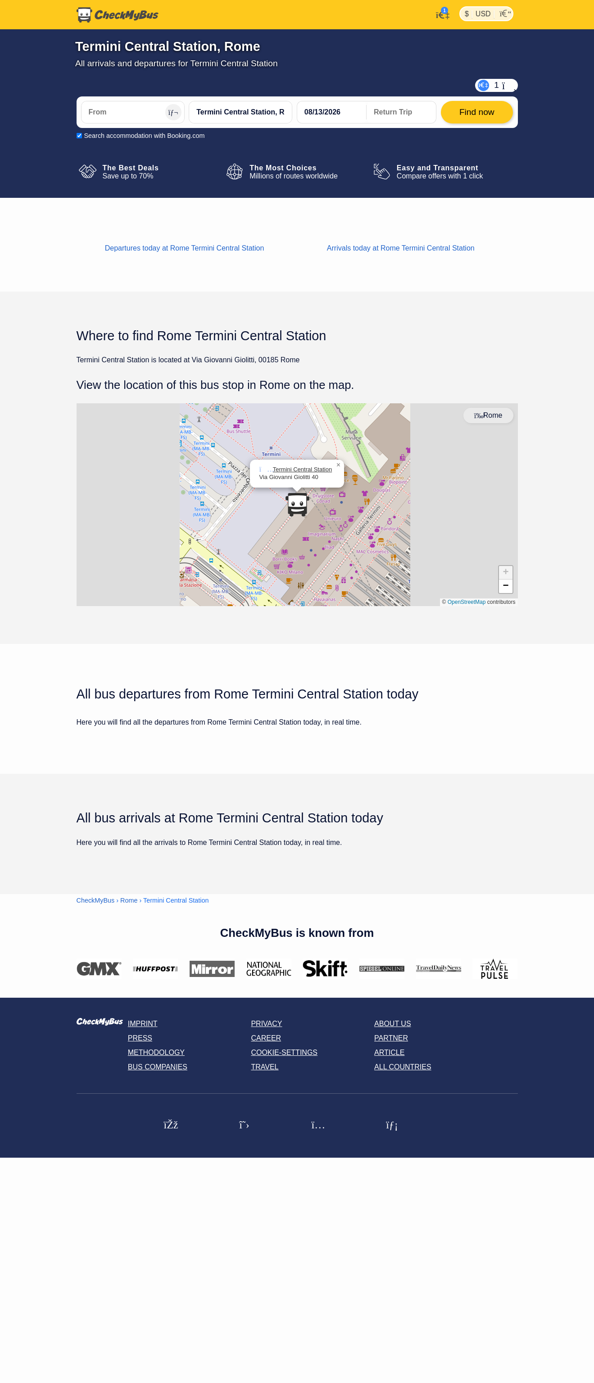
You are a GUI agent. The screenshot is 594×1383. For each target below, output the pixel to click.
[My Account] (440, 14)
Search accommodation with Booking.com (144, 135)
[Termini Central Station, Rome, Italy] (240, 112)
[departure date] (332, 112)
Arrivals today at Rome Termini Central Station (401, 248)
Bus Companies (157, 1067)
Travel (264, 1067)
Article (389, 1052)
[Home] (118, 14)
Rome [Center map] (488, 415)
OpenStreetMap (467, 602)
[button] (297, 504)
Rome (128, 900)
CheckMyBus (96, 900)
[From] (133, 112)
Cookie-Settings (284, 1052)
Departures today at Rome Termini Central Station (184, 248)
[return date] (401, 112)
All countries (402, 1067)
